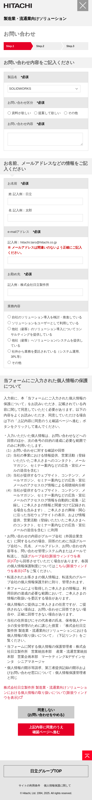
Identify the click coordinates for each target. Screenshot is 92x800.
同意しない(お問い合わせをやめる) (46, 712)
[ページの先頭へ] (87, 755)
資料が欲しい (21, 113)
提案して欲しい (49, 113)
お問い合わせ (20, 34)
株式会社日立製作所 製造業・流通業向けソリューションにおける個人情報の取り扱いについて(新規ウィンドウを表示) (45, 692)
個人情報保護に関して (57, 785)
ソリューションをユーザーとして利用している (45, 323)
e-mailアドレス (24, 232)
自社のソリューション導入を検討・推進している (47, 317)
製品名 (18, 77)
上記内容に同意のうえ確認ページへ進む (46, 729)
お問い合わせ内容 (26, 124)
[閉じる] (82, 5)
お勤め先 (20, 274)
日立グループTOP (46, 771)
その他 (73, 113)
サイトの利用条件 (29, 785)
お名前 (18, 183)
